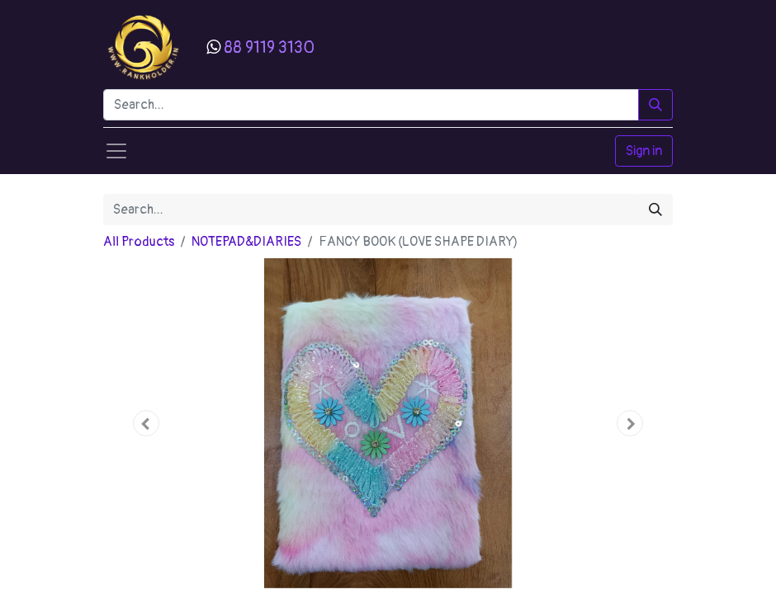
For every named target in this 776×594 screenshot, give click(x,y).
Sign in (644, 151)
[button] (146, 423)
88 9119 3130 (269, 47)
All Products (138, 241)
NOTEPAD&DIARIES (246, 241)
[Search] (655, 104)
